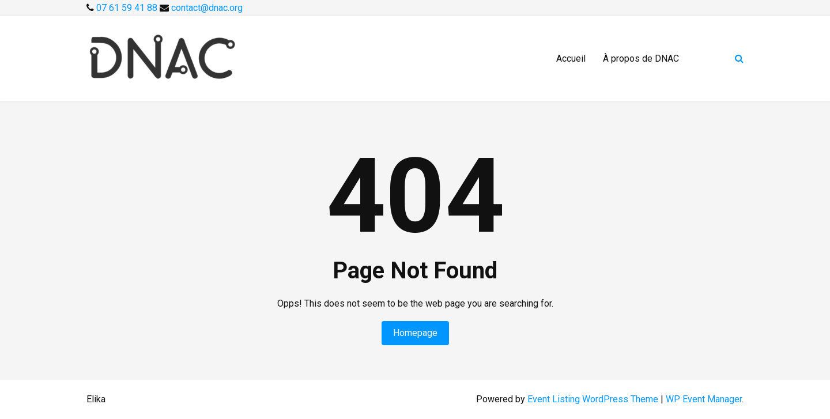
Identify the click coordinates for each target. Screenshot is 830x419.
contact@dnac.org (207, 7)
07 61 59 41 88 (128, 7)
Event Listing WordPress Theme (594, 399)
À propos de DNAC (641, 58)
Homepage (415, 332)
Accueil (571, 58)
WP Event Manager (704, 399)
